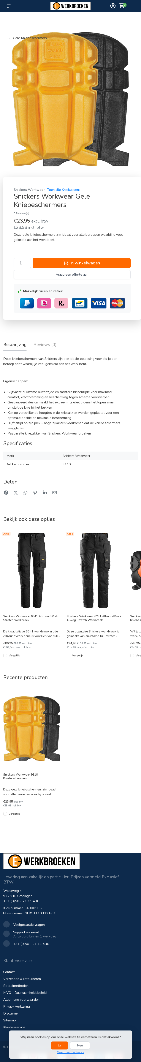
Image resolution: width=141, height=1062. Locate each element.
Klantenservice (14, 1027)
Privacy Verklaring (16, 1006)
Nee (80, 1045)
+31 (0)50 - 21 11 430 (21, 901)
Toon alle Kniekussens (64, 189)
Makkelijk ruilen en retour (40, 291)
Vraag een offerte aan (72, 274)
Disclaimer (11, 1013)
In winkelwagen (81, 263)
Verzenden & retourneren (22, 979)
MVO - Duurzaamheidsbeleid (25, 992)
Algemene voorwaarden (21, 999)
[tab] (45, 345)
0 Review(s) (21, 213)
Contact (9, 972)
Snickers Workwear (29, 189)
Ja (59, 1045)
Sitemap (9, 1020)
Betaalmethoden (16, 985)
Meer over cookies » (70, 1052)
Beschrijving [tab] (15, 345)
